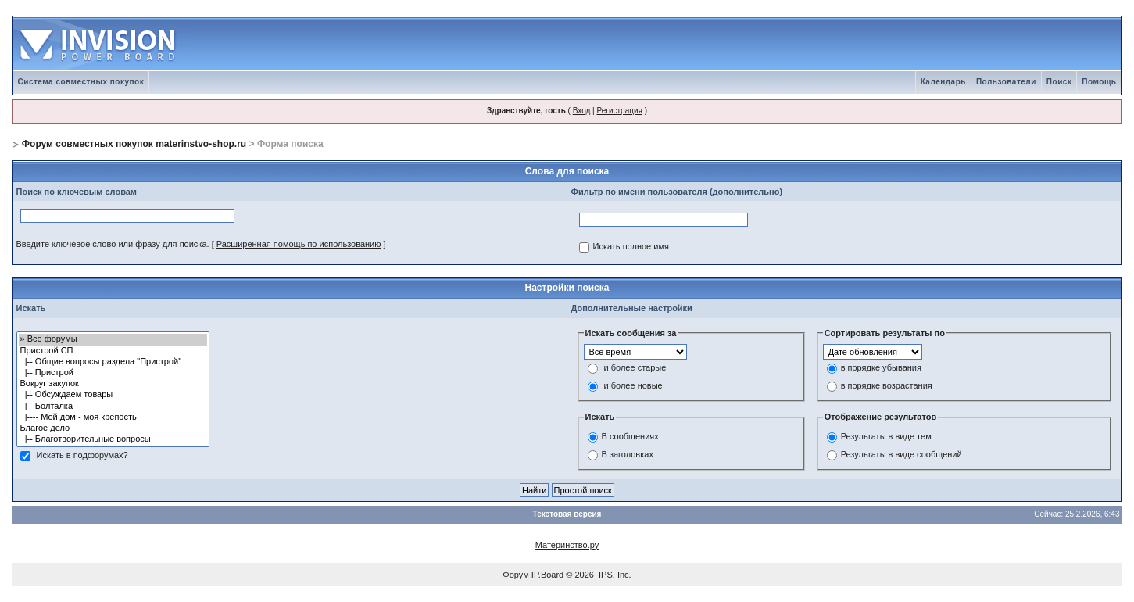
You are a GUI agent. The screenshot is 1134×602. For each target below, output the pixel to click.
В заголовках (627, 454)
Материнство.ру (567, 545)
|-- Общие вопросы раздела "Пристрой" (113, 362)
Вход (582, 110)
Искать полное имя (631, 247)
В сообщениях (630, 436)
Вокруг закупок (113, 383)
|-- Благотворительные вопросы (113, 439)
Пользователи (1006, 81)
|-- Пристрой (113, 372)
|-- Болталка (113, 406)
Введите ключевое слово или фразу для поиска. (112, 244)
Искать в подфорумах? (82, 455)
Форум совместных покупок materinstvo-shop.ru (134, 143)
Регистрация (619, 110)
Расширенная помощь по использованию (298, 244)
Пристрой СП (113, 351)
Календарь (943, 81)
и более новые (633, 386)
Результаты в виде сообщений (901, 454)
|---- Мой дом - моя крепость (113, 417)
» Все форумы (113, 339)
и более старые (635, 368)
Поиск (1059, 81)
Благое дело (113, 428)
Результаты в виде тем (886, 436)
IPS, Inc (614, 574)
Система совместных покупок (81, 81)
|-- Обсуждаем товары (113, 394)
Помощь (1099, 81)
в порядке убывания (881, 368)
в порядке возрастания (886, 386)
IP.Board (547, 574)
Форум (515, 574)
